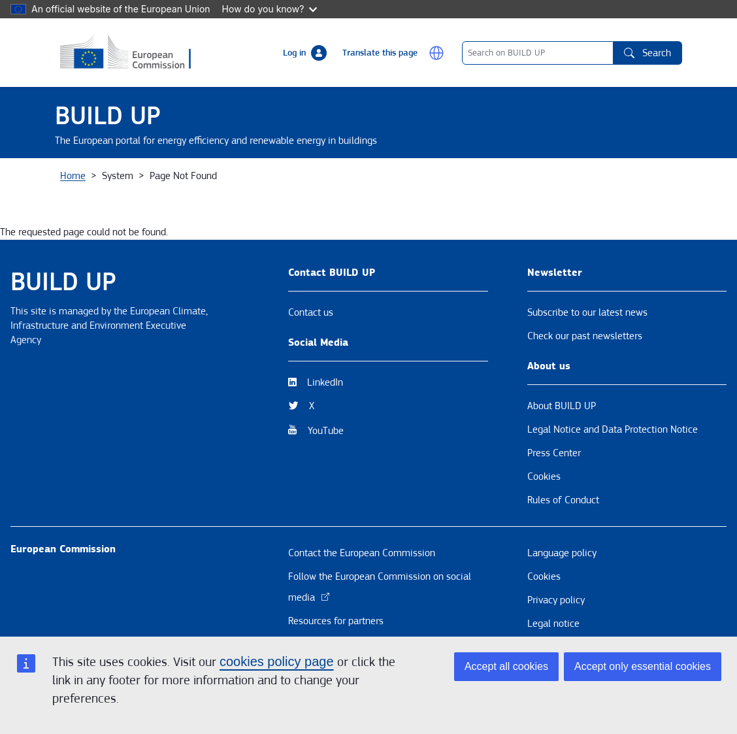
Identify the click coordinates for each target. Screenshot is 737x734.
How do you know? (270, 8)
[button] (436, 53)
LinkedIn (325, 435)
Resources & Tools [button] (362, 184)
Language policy (562, 605)
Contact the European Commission (361, 605)
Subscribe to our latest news (587, 365)
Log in (294, 53)
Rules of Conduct (563, 552)
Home (73, 228)
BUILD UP (108, 116)
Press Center (554, 505)
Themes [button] (277, 184)
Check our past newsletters (584, 388)
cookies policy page (277, 661)
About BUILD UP (561, 458)
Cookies (544, 529)
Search (647, 52)
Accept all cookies (506, 666)
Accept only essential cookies (642, 666)
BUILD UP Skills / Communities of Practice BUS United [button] (549, 184)
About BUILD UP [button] (104, 184)
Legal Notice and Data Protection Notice (612, 482)
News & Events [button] (199, 184)
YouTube (326, 483)
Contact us (310, 365)
